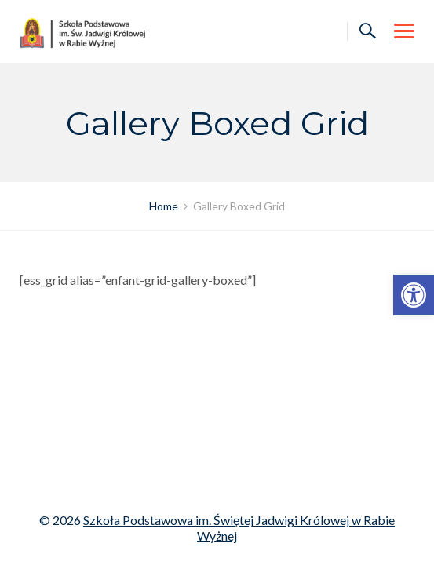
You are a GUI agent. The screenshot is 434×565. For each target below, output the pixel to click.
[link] (413, 295)
